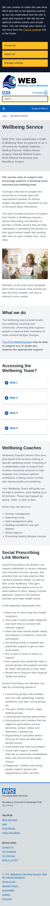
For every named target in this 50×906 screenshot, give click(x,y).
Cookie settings (32, 29)
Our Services (8, 856)
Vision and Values (11, 833)
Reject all (9, 54)
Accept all (9, 45)
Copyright (7, 899)
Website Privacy (10, 886)
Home (4, 116)
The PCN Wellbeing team (17, 342)
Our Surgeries (9, 851)
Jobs (4, 824)
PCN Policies (8, 828)
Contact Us (7, 847)
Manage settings (13, 62)
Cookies (6, 895)
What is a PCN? (10, 860)
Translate (40, 93)
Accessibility (8, 890)
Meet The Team (10, 820)
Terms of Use (8, 882)
